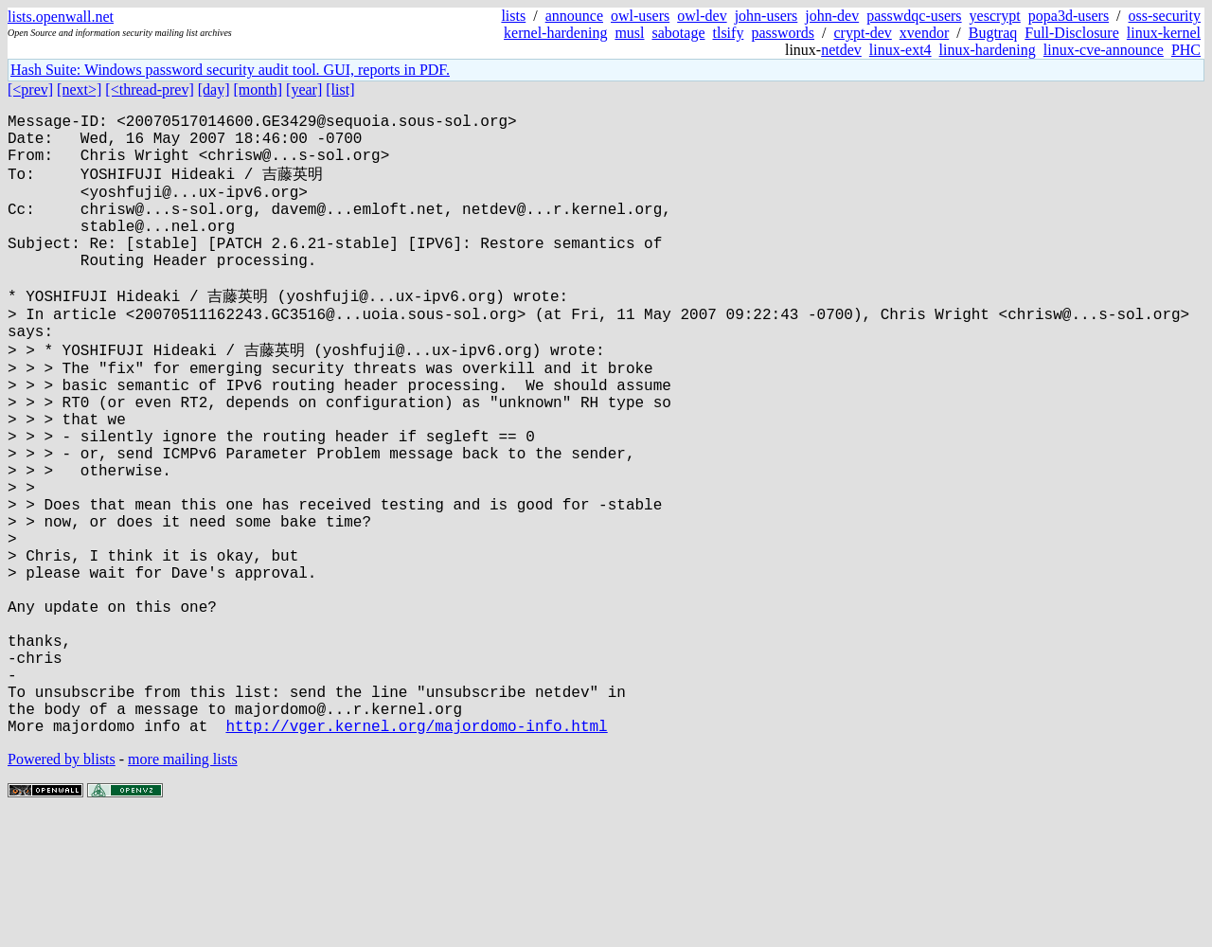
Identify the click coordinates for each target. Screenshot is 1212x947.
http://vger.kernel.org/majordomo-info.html (416, 856)
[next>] (79, 89)
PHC (1186, 50)
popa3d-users (1068, 16)
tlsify (727, 33)
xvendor (924, 33)
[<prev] (30, 89)
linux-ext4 (900, 50)
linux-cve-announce (1103, 50)
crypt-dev (863, 33)
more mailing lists (183, 890)
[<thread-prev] (149, 89)
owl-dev (701, 16)
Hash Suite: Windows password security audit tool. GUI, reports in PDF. (230, 70)
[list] (340, 89)
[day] (214, 89)
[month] (258, 89)
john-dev (832, 16)
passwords (782, 33)
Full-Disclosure (1072, 33)
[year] (304, 89)
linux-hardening (987, 50)
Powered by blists (62, 890)
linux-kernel (1164, 33)
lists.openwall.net (61, 17)
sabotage (678, 33)
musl (629, 33)
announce (574, 16)
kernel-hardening (555, 33)
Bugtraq (993, 33)
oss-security (1165, 16)
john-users (766, 16)
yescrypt (995, 16)
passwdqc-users (913, 16)
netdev (841, 50)
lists (513, 16)
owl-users (640, 16)
